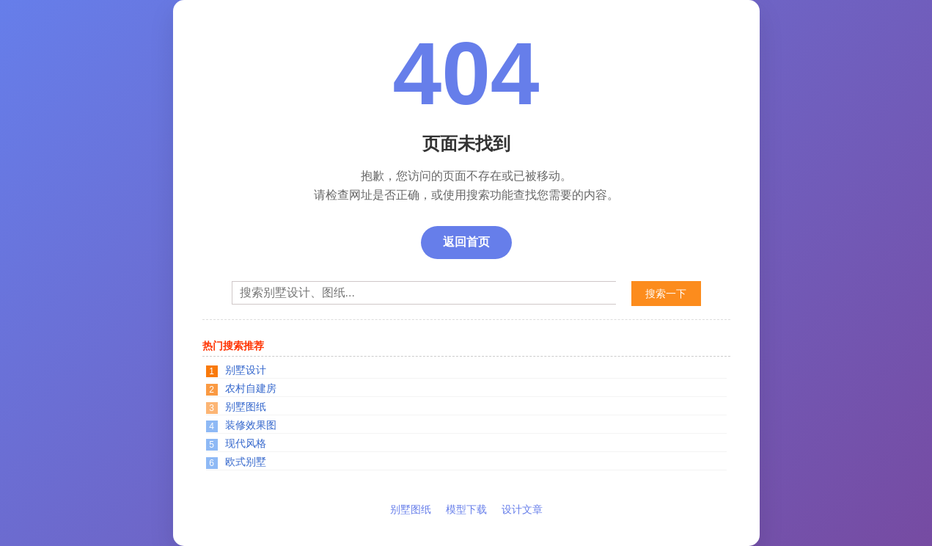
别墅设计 (245, 370)
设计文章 (522, 509)
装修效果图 (250, 425)
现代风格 (245, 443)
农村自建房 (250, 388)
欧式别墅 (245, 461)
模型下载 (466, 509)
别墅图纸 (245, 406)
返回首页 (466, 242)
